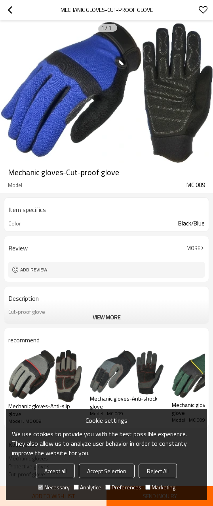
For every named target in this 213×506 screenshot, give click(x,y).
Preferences (123, 487)
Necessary (54, 487)
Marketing (160, 487)
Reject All (158, 471)
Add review (34, 269)
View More (106, 317)
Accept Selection (106, 471)
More (193, 248)
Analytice (87, 487)
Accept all (55, 471)
